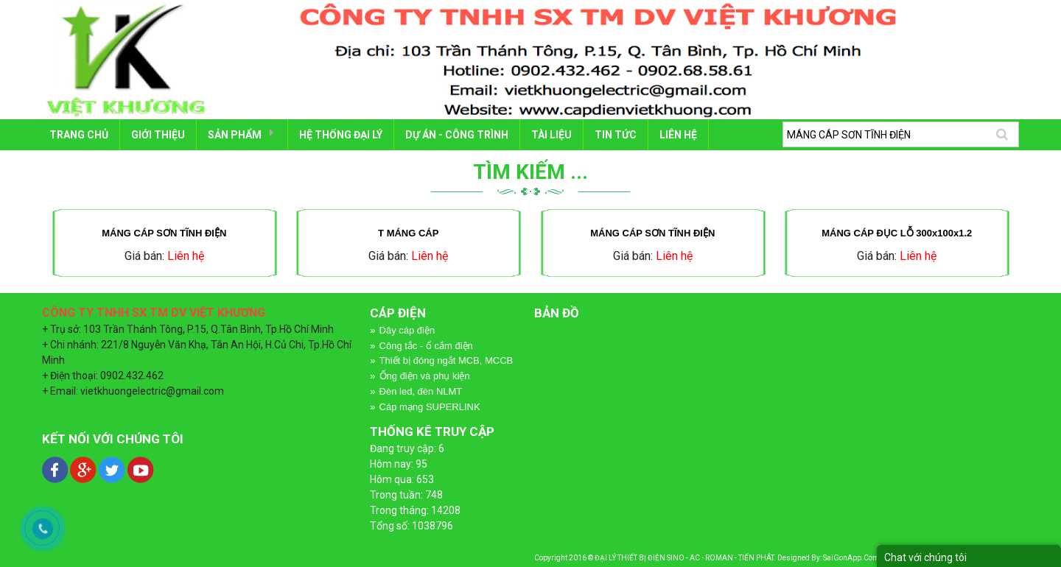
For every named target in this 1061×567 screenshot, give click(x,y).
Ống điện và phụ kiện (424, 375)
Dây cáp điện (407, 330)
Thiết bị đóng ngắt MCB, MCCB (446, 360)
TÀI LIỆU (551, 135)
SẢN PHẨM (235, 135)
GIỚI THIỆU (158, 135)
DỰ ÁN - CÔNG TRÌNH (456, 135)
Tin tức (616, 135)
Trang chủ (78, 135)
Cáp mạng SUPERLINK (429, 406)
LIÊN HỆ (678, 135)
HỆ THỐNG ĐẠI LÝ (340, 135)
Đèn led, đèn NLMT (421, 391)
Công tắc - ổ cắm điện (426, 345)
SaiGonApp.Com (851, 558)
